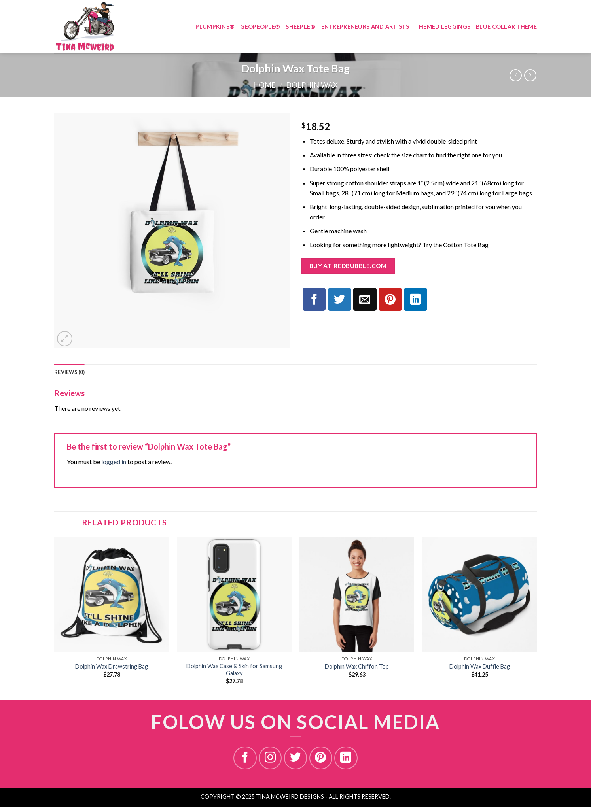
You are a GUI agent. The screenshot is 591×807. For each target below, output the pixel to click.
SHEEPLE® (300, 26)
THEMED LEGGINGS (442, 26)
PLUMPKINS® (215, 26)
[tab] (69, 372)
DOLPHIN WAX (312, 85)
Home (264, 85)
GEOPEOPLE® (260, 26)
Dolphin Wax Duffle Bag (479, 666)
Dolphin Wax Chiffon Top (357, 666)
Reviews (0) (69, 372)
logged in (113, 461)
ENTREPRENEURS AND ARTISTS (365, 26)
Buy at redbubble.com (348, 265)
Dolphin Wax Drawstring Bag (111, 666)
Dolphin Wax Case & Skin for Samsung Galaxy (234, 670)
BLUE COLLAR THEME (506, 26)
